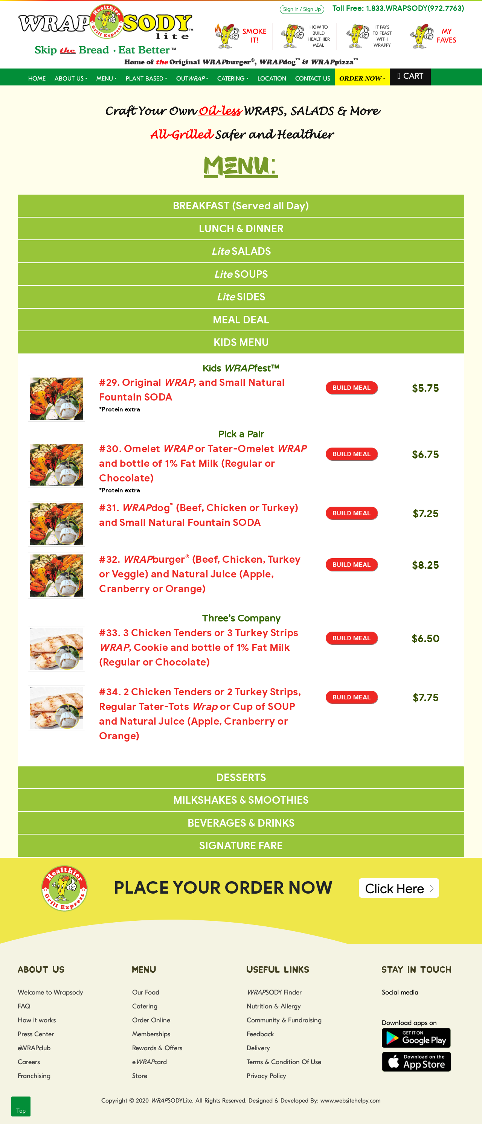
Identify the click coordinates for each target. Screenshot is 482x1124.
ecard (149, 1062)
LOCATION (272, 78)
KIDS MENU (241, 343)
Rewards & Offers (157, 1048)
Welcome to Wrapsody (50, 992)
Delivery (258, 1048)
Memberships (151, 1034)
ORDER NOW (360, 78)
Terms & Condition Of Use (284, 1062)
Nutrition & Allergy (274, 1006)
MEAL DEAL (241, 320)
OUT (190, 78)
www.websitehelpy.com (350, 1100)
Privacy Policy (266, 1076)
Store (139, 1076)
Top (21, 1110)
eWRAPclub (34, 1048)
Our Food (145, 992)
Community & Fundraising (284, 1020)
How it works (37, 1020)
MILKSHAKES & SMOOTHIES (241, 800)
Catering (144, 1006)
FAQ (24, 1006)
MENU (104, 78)
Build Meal (352, 387)
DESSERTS (241, 778)
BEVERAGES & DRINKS (241, 823)
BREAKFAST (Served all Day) (241, 206)
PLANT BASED (144, 78)
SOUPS (241, 275)
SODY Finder (274, 992)
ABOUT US (69, 78)
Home (37, 78)
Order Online (151, 1020)
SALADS (241, 252)
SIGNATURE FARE (241, 846)
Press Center (36, 1034)
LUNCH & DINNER (241, 229)
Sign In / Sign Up (302, 9)
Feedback (260, 1034)
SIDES (241, 297)
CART (413, 76)
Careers (29, 1062)
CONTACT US (312, 78)
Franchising (34, 1076)
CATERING (231, 78)
